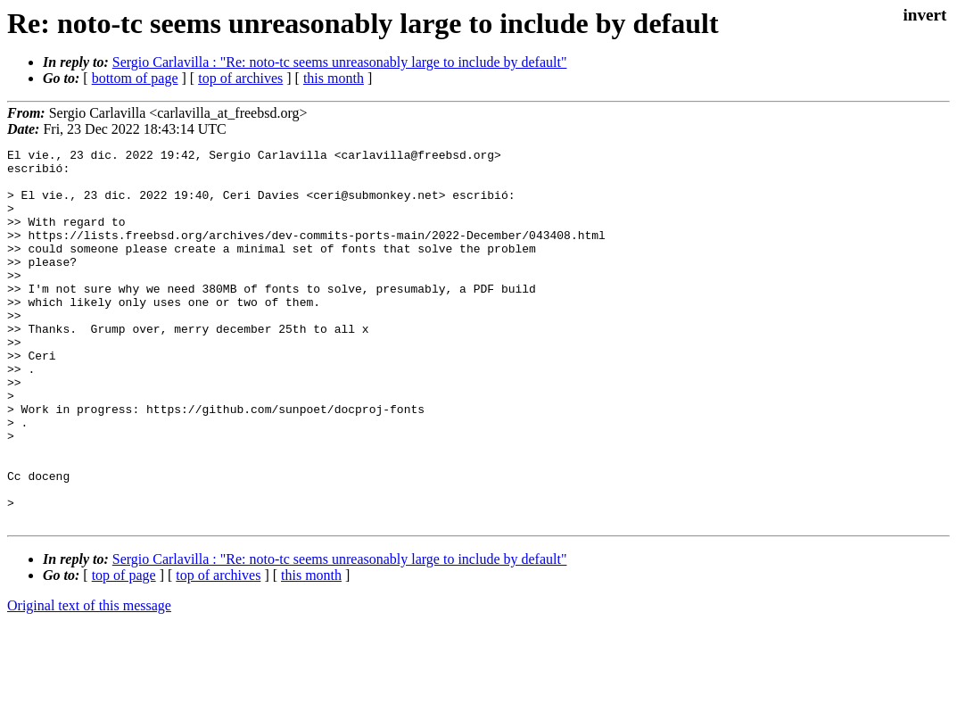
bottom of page (135, 78)
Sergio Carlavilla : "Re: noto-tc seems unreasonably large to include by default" (339, 62)
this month (333, 78)
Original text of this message (89, 680)
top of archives (240, 78)
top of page (124, 650)
